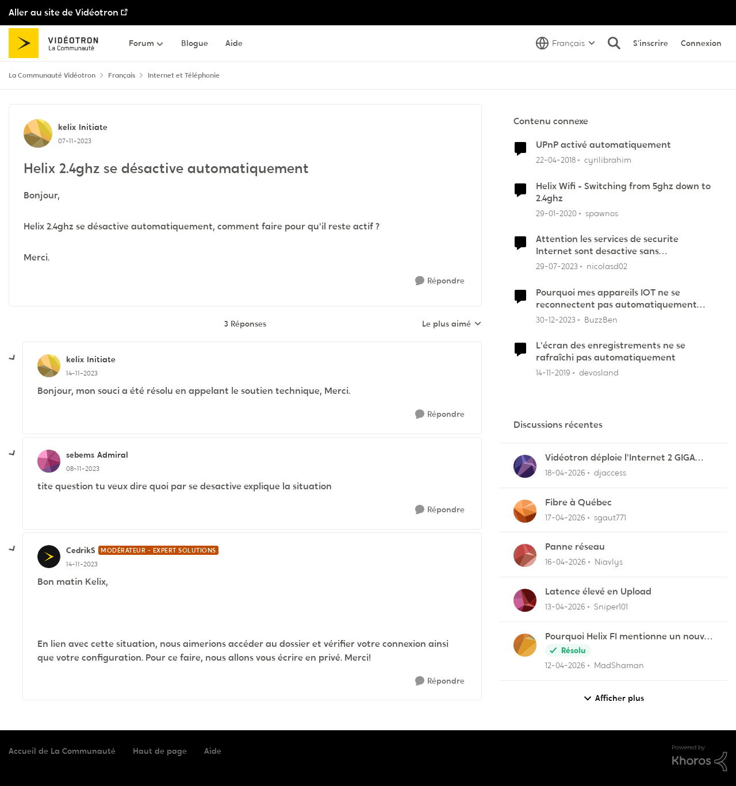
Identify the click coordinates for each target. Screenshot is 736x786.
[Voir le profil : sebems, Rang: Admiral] (48, 461)
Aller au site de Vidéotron (63, 12)
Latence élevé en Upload (598, 591)
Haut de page (160, 751)
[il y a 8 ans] (556, 160)
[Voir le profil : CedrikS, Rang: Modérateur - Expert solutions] (48, 556)
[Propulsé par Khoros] (699, 758)
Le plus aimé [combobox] (452, 324)
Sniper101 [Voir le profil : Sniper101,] (611, 606)
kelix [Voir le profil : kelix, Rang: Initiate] (67, 127)
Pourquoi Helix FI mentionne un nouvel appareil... (628, 637)
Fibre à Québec (578, 502)
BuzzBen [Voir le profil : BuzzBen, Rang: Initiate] (601, 319)
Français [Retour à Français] (121, 75)
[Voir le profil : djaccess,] (524, 466)
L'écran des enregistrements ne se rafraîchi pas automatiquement (610, 351)
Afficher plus (613, 698)
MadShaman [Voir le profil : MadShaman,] (619, 665)
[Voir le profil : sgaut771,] (524, 511)
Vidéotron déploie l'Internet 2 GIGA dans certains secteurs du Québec (620, 458)
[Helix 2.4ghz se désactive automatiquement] (82, 373)
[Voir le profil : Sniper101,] (524, 600)
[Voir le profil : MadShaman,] (524, 645)
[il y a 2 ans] (557, 266)
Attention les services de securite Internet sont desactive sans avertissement (607, 245)
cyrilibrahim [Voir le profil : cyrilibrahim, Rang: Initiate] (607, 160)
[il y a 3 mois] (565, 473)
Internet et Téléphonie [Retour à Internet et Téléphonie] (184, 75)
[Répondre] (440, 281)
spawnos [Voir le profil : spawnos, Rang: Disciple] (601, 213)
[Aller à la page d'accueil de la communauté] (57, 43)
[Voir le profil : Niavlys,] (524, 555)
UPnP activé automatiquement (603, 145)
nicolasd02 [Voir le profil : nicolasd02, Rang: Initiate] (606, 266)
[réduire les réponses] (13, 358)
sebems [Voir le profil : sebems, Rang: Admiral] (80, 455)
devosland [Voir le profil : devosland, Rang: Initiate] (599, 372)
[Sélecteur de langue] (565, 43)
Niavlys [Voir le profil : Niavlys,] (609, 562)
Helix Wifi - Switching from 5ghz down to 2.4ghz (623, 192)
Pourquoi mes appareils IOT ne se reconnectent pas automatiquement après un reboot (616, 299)
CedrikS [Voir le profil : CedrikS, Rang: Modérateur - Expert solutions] (80, 550)
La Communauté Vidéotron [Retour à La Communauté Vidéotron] (52, 75)
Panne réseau (575, 547)
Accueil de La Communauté (62, 751)
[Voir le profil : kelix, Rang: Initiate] (38, 133)
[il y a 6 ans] (556, 213)
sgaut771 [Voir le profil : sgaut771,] (610, 517)
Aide (212, 751)
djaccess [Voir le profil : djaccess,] (610, 472)
